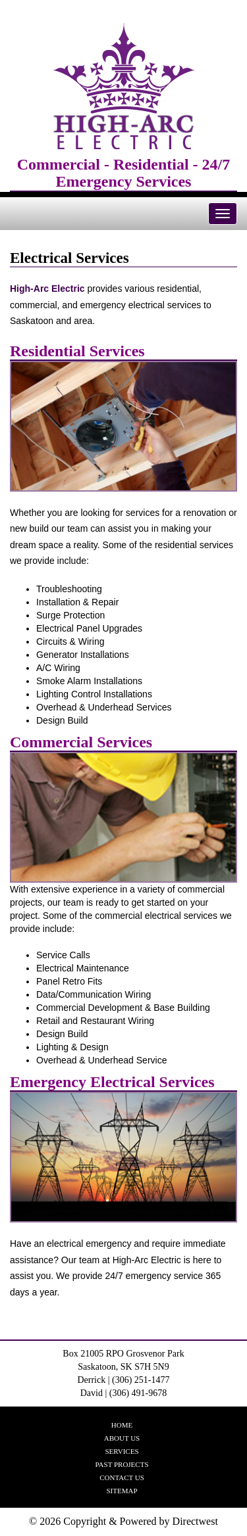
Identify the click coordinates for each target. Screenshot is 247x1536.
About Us (122, 1438)
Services (121, 1451)
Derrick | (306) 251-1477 (123, 1380)
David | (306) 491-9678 (123, 1393)
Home (121, 1425)
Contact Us (121, 1477)
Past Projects (121, 1464)
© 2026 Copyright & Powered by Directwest (123, 1521)
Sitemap (121, 1491)
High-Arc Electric (47, 288)
